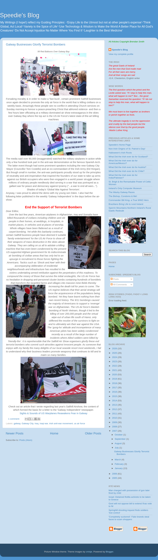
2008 (115, 426)
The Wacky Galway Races (122, 192)
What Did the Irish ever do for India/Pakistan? (123, 176)
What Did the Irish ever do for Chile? (127, 171)
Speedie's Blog (19, 15)
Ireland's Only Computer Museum (125, 188)
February (119, 464)
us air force (79, 423)
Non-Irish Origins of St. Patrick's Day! (127, 148)
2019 (115, 379)
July (117, 447)
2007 (115, 431)
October (119, 434)
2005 (115, 478)
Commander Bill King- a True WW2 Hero (129, 200)
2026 (115, 348)
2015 (115, 396)
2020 (115, 374)
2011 (115, 413)
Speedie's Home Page (120, 145)
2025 (115, 353)
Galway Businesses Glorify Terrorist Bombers (35, 44)
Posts (115, 279)
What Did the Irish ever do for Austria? (127, 167)
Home (54, 433)
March (118, 459)
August (118, 443)
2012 (115, 409)
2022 (115, 366)
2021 (115, 370)
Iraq (36, 423)
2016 (115, 392)
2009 (115, 422)
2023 (115, 361)
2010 (115, 418)
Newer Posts (14, 433)
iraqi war (44, 423)
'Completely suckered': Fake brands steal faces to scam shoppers (129, 518)
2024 (115, 357)
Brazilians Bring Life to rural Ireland (126, 204)
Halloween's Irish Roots (120, 152)
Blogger (109, 551)
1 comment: (14, 419)
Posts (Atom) (25, 440)
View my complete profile (121, 54)
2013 (115, 405)
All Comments (119, 284)
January (119, 468)
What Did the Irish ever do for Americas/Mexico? (123, 161)
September (120, 439)
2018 (115, 383)
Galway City (27, 423)
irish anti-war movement (61, 423)
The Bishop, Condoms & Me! (123, 196)
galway (17, 423)
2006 (115, 473)
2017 (115, 387)
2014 (115, 400)
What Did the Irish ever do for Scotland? (128, 156)
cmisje (89, 551)
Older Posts (93, 433)
